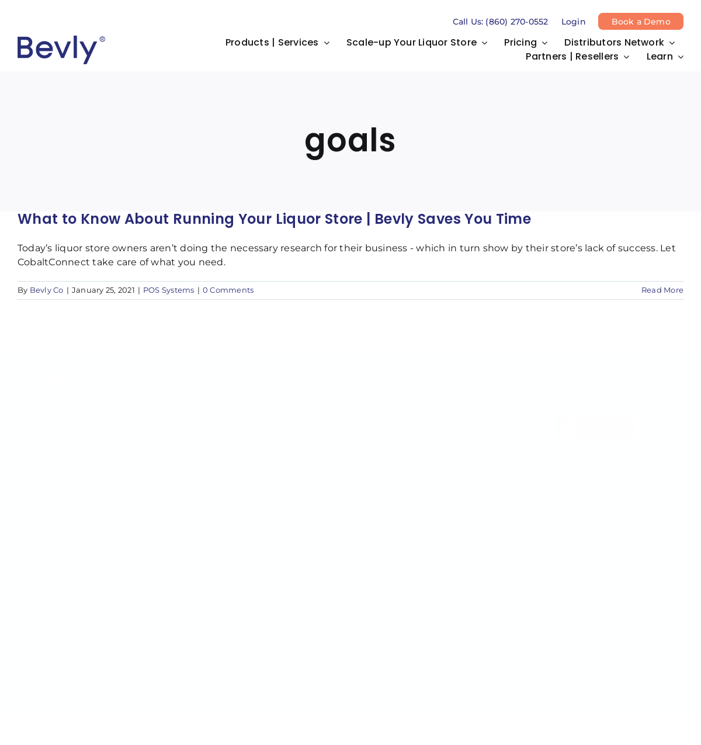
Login (573, 21)
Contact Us (176, 488)
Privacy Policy (72, 449)
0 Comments (228, 290)
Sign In (167, 460)
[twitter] (45, 398)
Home (165, 390)
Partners (170, 404)
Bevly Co (47, 290)
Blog (161, 446)
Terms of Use (71, 426)
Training (169, 474)
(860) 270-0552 (594, 460)
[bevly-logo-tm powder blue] (82, 362)
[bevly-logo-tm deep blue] (61, 40)
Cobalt (465, 681)
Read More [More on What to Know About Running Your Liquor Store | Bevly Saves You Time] (662, 290)
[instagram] (69, 398)
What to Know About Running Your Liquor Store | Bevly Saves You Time (274, 218)
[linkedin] (90, 398)
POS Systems (169, 290)
